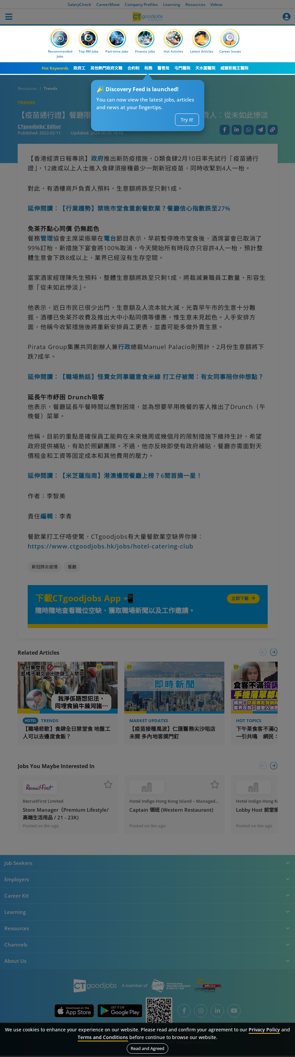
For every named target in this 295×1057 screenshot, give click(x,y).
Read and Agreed (147, 1048)
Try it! (187, 119)
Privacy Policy (264, 1029)
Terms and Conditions (103, 1037)
